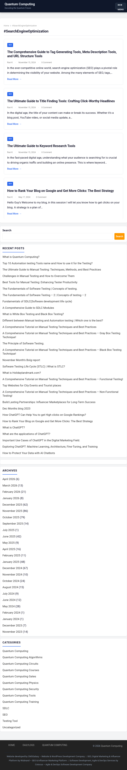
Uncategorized (11, 729)
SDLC (5, 710)
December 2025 (12, 506)
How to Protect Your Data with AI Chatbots (28, 455)
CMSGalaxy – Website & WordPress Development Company (56, 756)
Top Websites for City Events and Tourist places (31, 387)
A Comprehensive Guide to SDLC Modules (28, 310)
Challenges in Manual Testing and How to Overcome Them (38, 278)
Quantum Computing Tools (19, 698)
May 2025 (8, 545)
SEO (10, 46)
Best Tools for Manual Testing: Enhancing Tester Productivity (39, 284)
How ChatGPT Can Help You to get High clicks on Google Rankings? (44, 417)
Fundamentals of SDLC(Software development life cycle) (37, 303)
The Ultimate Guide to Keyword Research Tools (42, 147)
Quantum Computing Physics (20, 685)
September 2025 (12, 526)
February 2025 (11, 557)
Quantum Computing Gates (19, 678)
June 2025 (9, 538)
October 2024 (10, 583)
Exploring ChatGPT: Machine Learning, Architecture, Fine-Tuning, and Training (50, 448)
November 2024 (12, 576)
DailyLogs (28, 745)
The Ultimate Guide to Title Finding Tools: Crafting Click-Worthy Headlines (61, 102)
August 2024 (10, 589)
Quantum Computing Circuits (20, 666)
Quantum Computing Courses (20, 672)
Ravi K (10, 63)
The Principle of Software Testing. (23, 345)
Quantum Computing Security (20, 691)
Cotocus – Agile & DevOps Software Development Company (63, 764)
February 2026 (11, 494)
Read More (15, 80)
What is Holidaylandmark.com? (21, 375)
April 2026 (8, 481)
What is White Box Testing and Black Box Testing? (33, 316)
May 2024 (8, 608)
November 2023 (12, 634)
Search (7, 232)
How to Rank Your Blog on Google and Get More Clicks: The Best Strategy (61, 192)
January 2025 (10, 564)
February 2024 (11, 615)
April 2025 (8, 551)
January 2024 (10, 621)
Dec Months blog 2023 (16, 410)
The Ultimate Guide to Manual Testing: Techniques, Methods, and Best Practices (51, 271)
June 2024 (9, 602)
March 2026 (9, 487)
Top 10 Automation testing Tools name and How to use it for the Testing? (47, 265)
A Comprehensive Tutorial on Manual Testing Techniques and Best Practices (49, 329)
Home (7, 26)
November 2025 (12, 513)
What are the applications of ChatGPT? (26, 436)
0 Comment (47, 63)
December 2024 (12, 570)
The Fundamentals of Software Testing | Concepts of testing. (39, 290)
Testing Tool (10, 723)
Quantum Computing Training (20, 704)
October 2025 (10, 519)
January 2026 (10, 500)
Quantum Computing (20, 4)
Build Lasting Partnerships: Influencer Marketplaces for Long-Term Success (48, 404)
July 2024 (8, 596)
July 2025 (8, 532)
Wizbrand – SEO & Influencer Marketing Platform (44, 760)
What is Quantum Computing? (20, 259)
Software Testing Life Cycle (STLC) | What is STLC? (33, 368)
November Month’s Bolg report (21, 362)
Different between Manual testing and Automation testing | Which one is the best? (52, 322)
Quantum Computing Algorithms (22, 659)
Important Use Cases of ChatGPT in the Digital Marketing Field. (41, 442)
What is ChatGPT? (13, 429)
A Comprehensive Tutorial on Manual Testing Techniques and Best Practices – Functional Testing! (62, 381)
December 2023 (12, 627)
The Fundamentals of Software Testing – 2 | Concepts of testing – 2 (44, 297)
